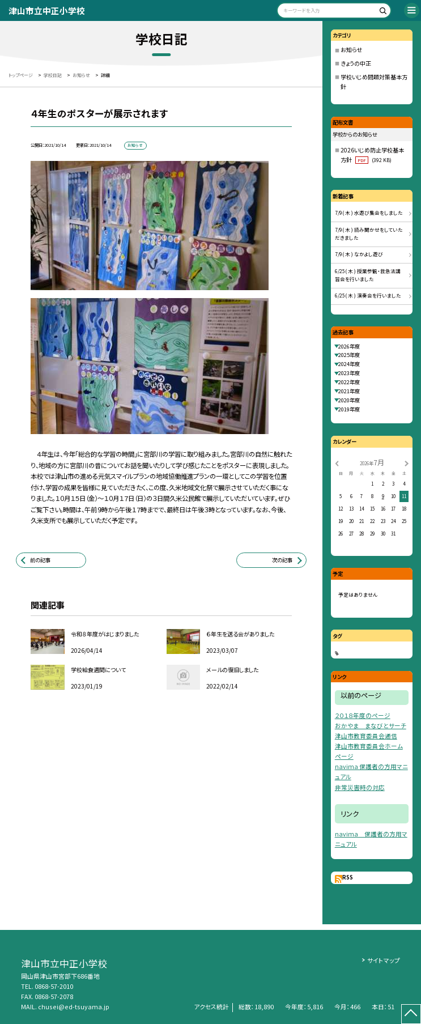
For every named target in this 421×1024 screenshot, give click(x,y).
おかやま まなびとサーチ (370, 725)
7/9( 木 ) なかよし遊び (359, 254)
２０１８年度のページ (362, 715)
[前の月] (336, 463)
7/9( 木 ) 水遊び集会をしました (369, 212)
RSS (347, 877)
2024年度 (349, 364)
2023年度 (349, 373)
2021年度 (349, 391)
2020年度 (349, 400)
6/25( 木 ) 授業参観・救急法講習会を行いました (368, 275)
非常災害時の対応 (360, 787)
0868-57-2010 (54, 986)
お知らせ (351, 49)
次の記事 (282, 560)
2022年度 (349, 382)
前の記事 (40, 560)
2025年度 (349, 355)
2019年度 (349, 409)
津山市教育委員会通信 (366, 736)
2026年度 (349, 346)
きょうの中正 (356, 63)
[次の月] (406, 463)
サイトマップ (383, 960)
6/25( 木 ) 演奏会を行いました (368, 295)
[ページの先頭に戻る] (411, 1014)
